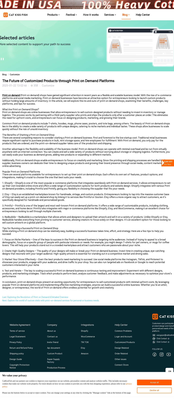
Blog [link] (4, 75)
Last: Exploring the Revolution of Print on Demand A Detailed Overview (35, 297)
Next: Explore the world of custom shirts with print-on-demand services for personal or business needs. (50, 300)
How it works (91, 14)
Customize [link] (15, 75)
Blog (126, 14)
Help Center (143, 14)
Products (53, 14)
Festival (71, 14)
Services (110, 14)
